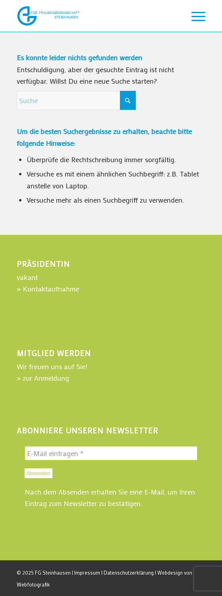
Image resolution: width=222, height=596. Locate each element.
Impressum (87, 572)
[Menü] (194, 16)
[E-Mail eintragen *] (111, 453)
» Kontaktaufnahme (48, 288)
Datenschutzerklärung (129, 572)
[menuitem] (194, 16)
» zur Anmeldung (43, 378)
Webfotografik (33, 584)
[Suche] (76, 100)
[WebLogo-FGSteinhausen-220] (92, 16)
